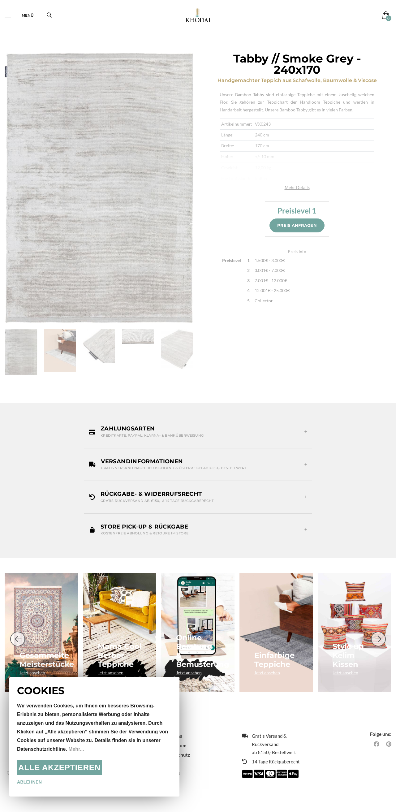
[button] (198, 432)
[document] (94, 737)
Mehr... (76, 749)
